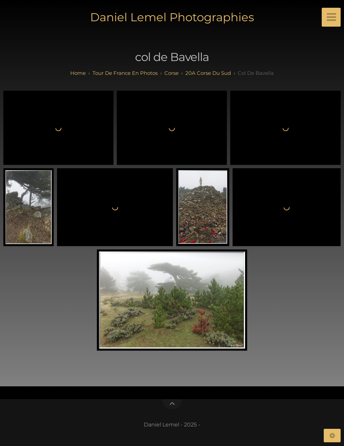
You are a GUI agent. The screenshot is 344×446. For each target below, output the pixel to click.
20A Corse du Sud (208, 73)
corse (171, 73)
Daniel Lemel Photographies (172, 17)
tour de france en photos (125, 73)
